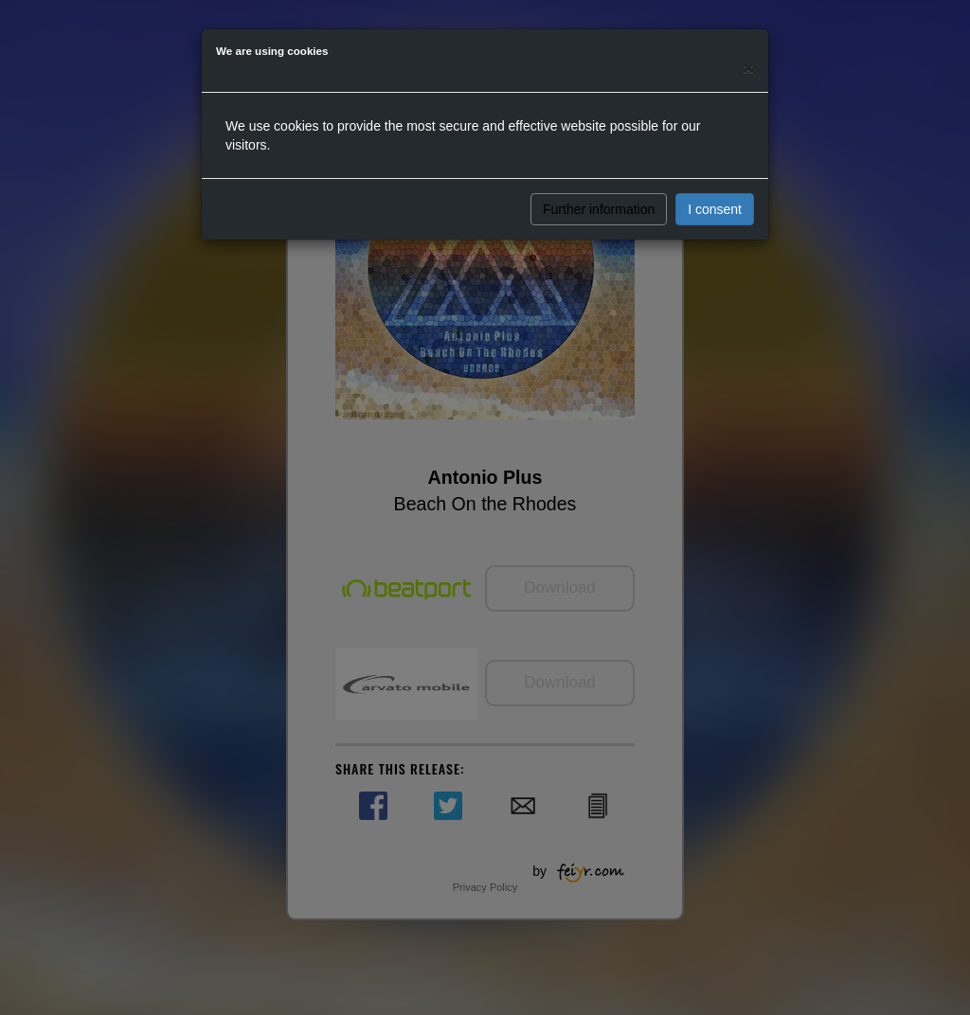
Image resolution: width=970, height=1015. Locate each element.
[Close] (748, 68)
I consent (715, 209)
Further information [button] (599, 209)
